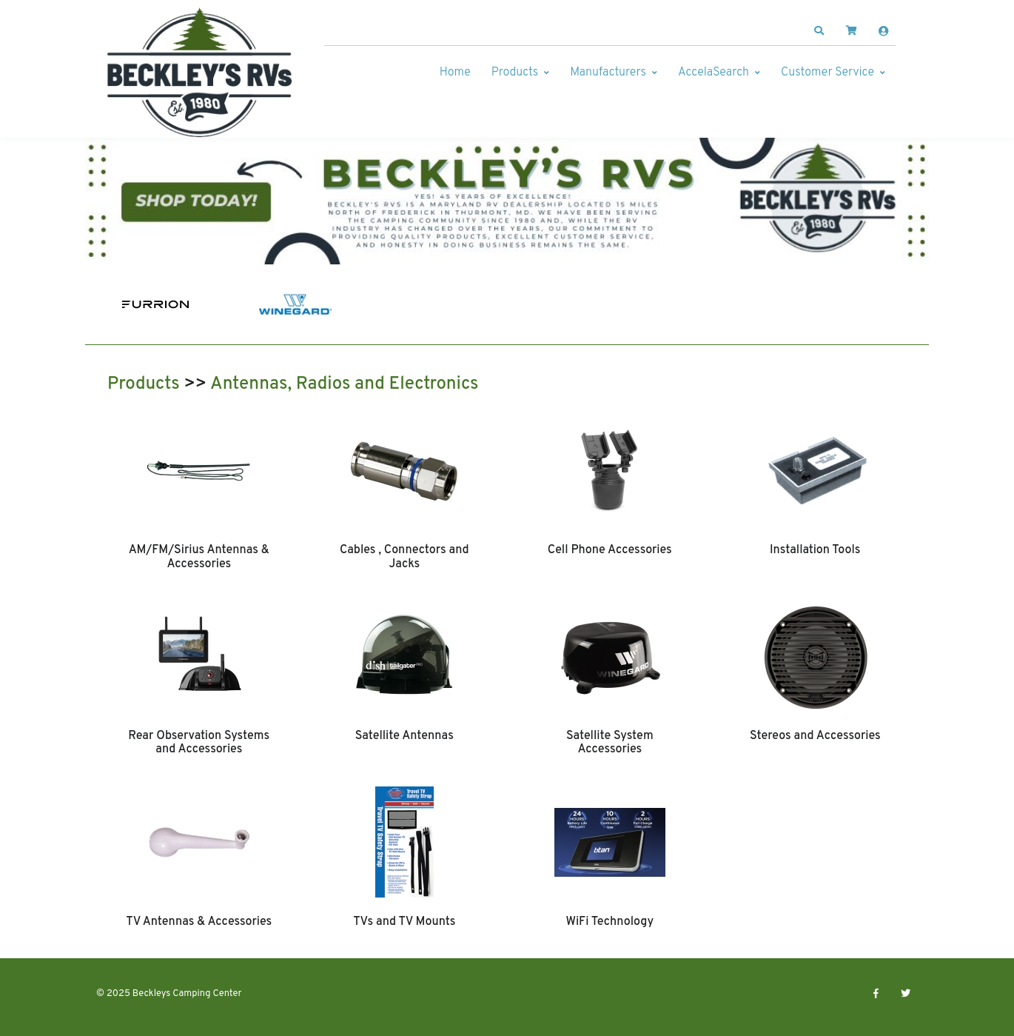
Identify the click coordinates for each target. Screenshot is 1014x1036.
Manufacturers (608, 72)
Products (514, 72)
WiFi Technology (609, 922)
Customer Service (827, 72)
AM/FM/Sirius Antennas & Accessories (199, 557)
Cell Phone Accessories (610, 550)
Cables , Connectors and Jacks (404, 557)
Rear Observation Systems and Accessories (198, 743)
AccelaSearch (713, 72)
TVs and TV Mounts (404, 922)
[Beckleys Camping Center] (199, 72)
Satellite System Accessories (610, 743)
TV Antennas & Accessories (199, 922)
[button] (819, 31)
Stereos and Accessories (815, 736)
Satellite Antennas (404, 736)
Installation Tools (815, 550)
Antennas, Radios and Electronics (344, 384)
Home (455, 72)
